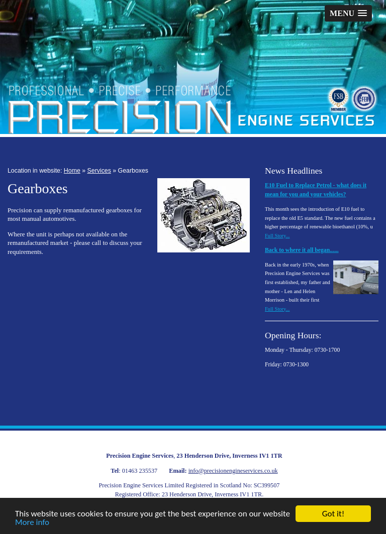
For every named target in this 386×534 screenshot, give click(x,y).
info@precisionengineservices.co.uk (233, 470)
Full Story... (277, 235)
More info (32, 522)
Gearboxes (133, 170)
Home (72, 170)
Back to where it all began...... (302, 250)
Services (99, 170)
